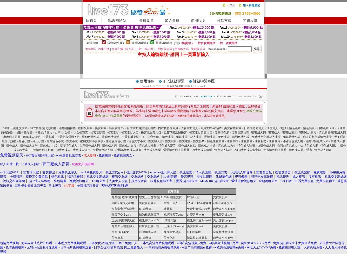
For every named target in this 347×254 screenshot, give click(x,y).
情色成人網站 (226, 145)
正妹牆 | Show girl (175, 226)
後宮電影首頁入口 (200, 132)
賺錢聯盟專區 (204, 81)
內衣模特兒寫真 (168, 128)
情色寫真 (309, 128)
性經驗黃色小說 (116, 141)
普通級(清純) (164, 43)
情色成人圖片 (329, 145)
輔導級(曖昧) (140, 43)
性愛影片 (199, 141)
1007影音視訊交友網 (14, 128)
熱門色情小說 (240, 137)
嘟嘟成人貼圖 (11, 137)
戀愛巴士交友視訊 (150, 197)
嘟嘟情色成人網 (293, 141)
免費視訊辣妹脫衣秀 (125, 197)
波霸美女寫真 (189, 128)
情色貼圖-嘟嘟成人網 (332, 132)
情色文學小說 (137, 141)
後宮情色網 (222, 132)
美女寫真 (101, 128)
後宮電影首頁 (240, 132)
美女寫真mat (195, 226)
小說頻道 (154, 137)
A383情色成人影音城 (247, 150)
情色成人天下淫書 (300, 150)
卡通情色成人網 (103, 150)
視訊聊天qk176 (222, 214)
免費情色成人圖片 (275, 150)
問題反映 (250, 20)
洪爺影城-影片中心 (134, 137)
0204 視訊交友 (173, 197)
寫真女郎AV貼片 (211, 128)
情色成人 (12, 145)
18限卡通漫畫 (24, 132)
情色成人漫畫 (147, 145)
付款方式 (224, 20)
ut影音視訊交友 (223, 203)
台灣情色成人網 (90, 145)
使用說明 (198, 20)
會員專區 (146, 20)
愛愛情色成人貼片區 (176, 150)
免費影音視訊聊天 (123, 209)
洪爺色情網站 (110, 137)
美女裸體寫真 (232, 128)
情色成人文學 (29, 145)
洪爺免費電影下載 (68, 137)
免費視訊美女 (120, 232)
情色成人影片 (127, 145)
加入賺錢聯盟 (174, 81)
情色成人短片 (81, 150)
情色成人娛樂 (152, 150)
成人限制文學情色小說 (317, 137)
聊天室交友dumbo (224, 209)
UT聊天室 (193, 197)
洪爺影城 (48, 137)
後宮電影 (113, 132)
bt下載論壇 (194, 232)
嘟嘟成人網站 (31, 137)
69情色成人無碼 (202, 150)
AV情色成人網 (309, 145)
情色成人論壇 (246, 145)
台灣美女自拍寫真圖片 (141, 128)
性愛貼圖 (246, 141)
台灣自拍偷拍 (67, 128)
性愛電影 (185, 141)
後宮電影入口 (130, 132)
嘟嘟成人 (274, 132)
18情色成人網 (266, 145)
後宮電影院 (97, 132)
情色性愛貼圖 (215, 141)
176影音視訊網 (174, 86)
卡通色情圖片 (43, 132)
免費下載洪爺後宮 (175, 132)
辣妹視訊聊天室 (149, 214)
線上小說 (38, 141)
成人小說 (196, 137)
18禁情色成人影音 (41, 150)
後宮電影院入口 (151, 132)
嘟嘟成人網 (258, 132)
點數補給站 (117, 20)
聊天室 (168, 209)
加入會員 (172, 20)
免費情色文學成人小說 (266, 137)
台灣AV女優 (62, 132)
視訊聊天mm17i (149, 220)
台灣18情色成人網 (316, 141)
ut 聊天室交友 (195, 214)
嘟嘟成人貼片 (307, 132)
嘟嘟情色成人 (68, 145)
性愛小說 (72, 141)
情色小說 (168, 137)
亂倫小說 (24, 141)
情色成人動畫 (323, 150)
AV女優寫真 (80, 132)
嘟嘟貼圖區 (289, 132)
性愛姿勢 (260, 141)
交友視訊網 (220, 197)
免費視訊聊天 (147, 203)
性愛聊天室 (155, 141)
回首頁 (91, 20)
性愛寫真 (171, 141)
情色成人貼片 (223, 150)
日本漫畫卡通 (325, 128)
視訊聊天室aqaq (174, 214)
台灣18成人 (171, 203)
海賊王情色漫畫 (290, 128)
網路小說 (182, 137)
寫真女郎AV (116, 128)
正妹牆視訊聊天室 (123, 220)
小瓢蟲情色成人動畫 (128, 150)
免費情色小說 (55, 141)
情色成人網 (109, 145)
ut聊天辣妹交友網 (123, 203)
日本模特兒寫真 (254, 128)
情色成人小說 (48, 145)
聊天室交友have (223, 238)
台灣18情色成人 (287, 145)
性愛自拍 (232, 141)
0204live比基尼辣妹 (199, 203)
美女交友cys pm (223, 220)
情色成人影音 (167, 145)
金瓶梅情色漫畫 (223, 232)
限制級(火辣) (115, 43)
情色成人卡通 (206, 145)
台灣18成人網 (147, 232)
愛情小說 (210, 137)
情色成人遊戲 (187, 145)
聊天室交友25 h (121, 214)
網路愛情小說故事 (91, 141)
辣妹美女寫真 (172, 232)
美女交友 (169, 238)
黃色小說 (224, 137)
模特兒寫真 (85, 128)
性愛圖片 (274, 141)
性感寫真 (272, 128)
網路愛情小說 (291, 137)
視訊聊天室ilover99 (199, 220)
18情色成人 (63, 150)
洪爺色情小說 (91, 137)
